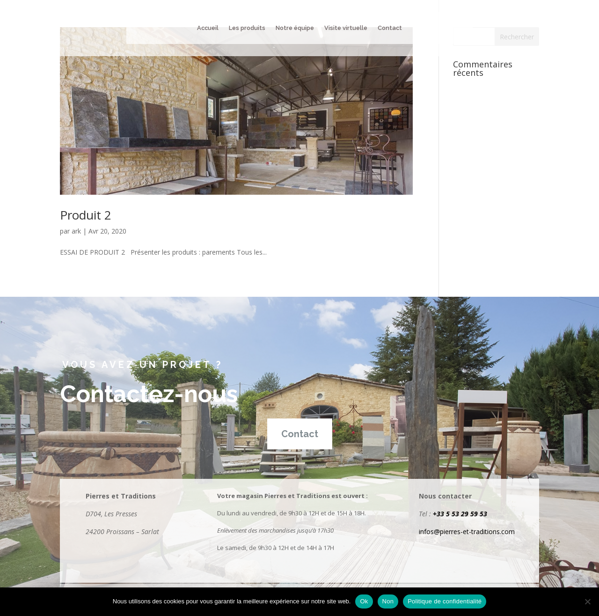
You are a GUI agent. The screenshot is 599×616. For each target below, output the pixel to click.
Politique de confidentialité (445, 601)
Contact (390, 28)
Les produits (247, 28)
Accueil (208, 28)
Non (388, 601)
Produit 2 (85, 214)
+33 (439, 513)
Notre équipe (295, 28)
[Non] (587, 601)
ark (76, 231)
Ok (364, 601)
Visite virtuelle (345, 28)
